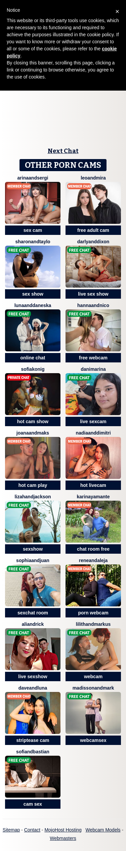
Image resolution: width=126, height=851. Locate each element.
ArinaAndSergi (32, 178)
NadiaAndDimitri (93, 433)
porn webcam (93, 612)
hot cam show (32, 421)
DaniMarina (93, 369)
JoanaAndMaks (32, 433)
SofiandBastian (32, 751)
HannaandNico (93, 305)
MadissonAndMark (93, 688)
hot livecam (93, 485)
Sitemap (11, 830)
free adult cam (93, 230)
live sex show (93, 294)
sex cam (33, 230)
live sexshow (32, 676)
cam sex (33, 804)
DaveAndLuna (32, 688)
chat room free (93, 549)
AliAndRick (33, 624)
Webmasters (63, 838)
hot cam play (32, 485)
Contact (32, 830)
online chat (32, 357)
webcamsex (93, 740)
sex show (32, 294)
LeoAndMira (93, 178)
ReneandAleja (93, 560)
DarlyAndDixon (93, 241)
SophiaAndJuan (32, 560)
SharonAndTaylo (32, 241)
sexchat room (32, 612)
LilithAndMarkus (93, 624)
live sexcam (93, 421)
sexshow (33, 549)
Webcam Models (103, 830)
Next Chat (63, 151)
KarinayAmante (93, 496)
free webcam (93, 357)
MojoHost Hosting (63, 830)
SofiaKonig (32, 369)
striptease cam (32, 740)
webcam (93, 676)
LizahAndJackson (32, 496)
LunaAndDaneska (32, 305)
